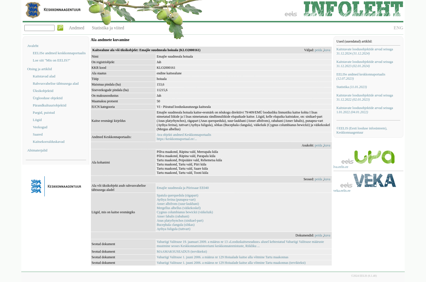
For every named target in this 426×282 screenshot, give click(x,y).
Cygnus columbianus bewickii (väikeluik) (185, 212)
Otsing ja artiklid (39, 69)
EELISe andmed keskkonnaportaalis (59, 53)
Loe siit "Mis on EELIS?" (51, 60)
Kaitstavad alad (44, 76)
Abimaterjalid (37, 150)
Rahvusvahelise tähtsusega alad (56, 83)
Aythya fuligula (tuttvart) (173, 229)
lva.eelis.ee (340, 167)
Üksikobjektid (43, 91)
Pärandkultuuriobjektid (49, 105)
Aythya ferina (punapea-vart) (176, 200)
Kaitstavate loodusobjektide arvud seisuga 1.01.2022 (364, 110)
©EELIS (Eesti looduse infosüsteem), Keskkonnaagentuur (361, 130)
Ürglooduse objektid (47, 98)
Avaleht (32, 46)
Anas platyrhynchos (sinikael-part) (180, 220)
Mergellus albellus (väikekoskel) (179, 208)
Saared (38, 134)
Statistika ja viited (108, 27)
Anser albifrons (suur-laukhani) (178, 204)
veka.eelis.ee (341, 191)
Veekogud (40, 127)
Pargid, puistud (44, 112)
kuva (327, 50)
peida (318, 50)
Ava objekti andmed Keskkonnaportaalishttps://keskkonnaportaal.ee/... (184, 137)
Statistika (351, 87)
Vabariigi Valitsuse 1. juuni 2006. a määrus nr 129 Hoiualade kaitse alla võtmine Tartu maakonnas (222, 257)
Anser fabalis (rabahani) (173, 216)
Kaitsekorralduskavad (48, 141)
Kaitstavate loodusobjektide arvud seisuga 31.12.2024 (364, 51)
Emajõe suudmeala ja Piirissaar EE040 (183, 188)
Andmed (76, 27)
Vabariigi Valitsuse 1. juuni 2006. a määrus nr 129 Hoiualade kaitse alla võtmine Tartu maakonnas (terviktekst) (231, 263)
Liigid (37, 120)
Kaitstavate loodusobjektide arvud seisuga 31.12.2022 (364, 97)
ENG (398, 27)
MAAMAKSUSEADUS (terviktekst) (182, 251)
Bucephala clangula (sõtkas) (175, 225)
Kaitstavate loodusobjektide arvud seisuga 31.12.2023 (364, 64)
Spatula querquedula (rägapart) (177, 195)
